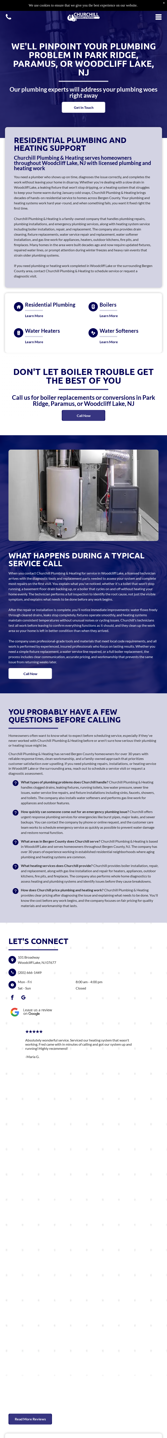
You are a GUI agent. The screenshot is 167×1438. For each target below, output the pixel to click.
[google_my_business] (23, 998)
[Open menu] (158, 6)
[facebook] (12, 998)
